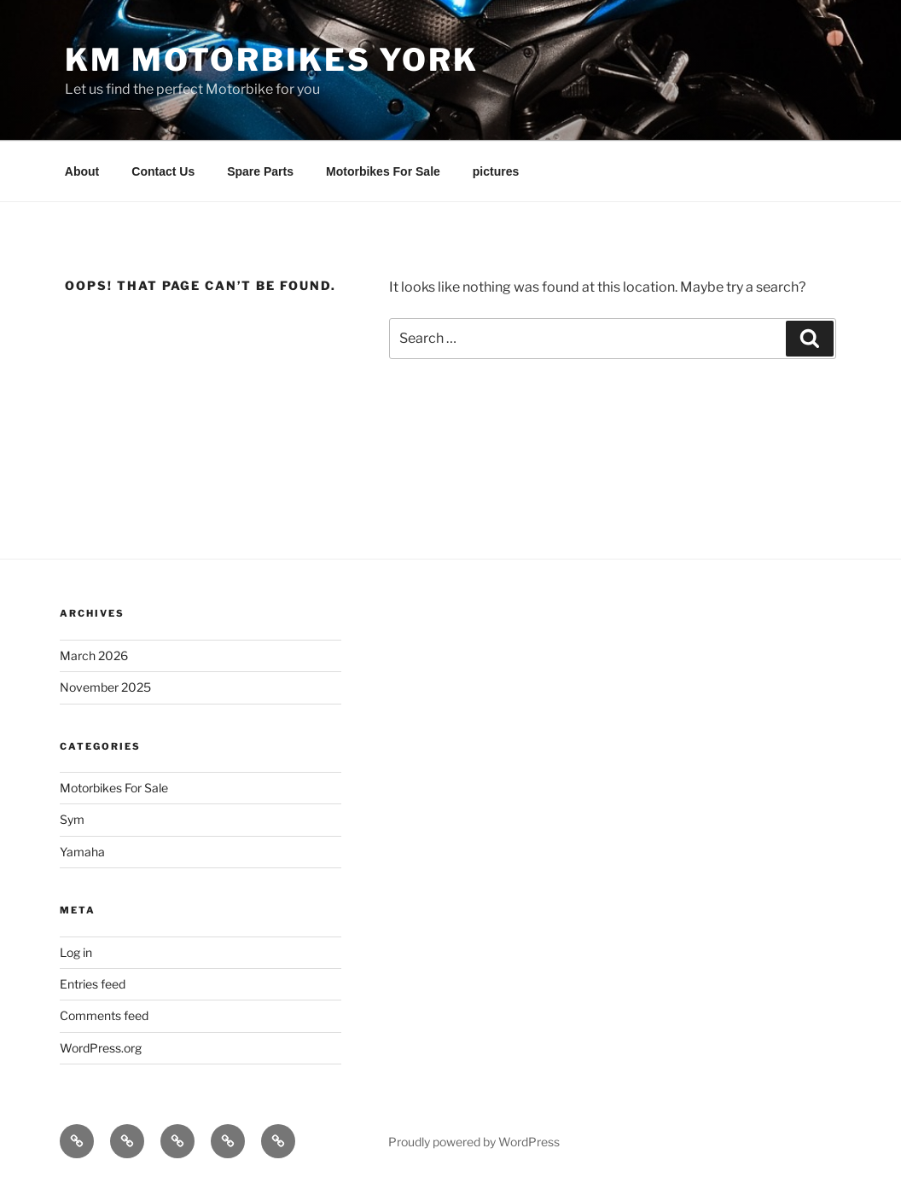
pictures (496, 171)
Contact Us (163, 171)
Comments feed (104, 1015)
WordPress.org (101, 1048)
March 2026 (94, 655)
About (82, 171)
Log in (76, 952)
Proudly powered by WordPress (474, 1141)
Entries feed (92, 984)
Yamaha (82, 851)
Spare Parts (260, 171)
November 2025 (105, 687)
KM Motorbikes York (272, 59)
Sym (72, 819)
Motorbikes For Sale (383, 171)
